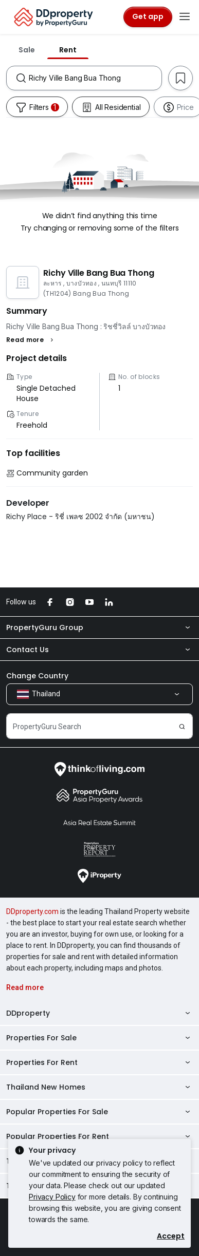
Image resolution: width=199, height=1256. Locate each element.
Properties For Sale (99, 1037)
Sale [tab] (27, 50)
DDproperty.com (32, 911)
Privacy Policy (52, 1196)
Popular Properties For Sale (99, 1111)
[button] (31, 340)
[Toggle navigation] (184, 17)
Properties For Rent (99, 1062)
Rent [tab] (68, 50)
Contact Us (99, 649)
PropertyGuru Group (99, 627)
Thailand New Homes (99, 1087)
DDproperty (99, 1013)
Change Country (37, 676)
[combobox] (95, 78)
